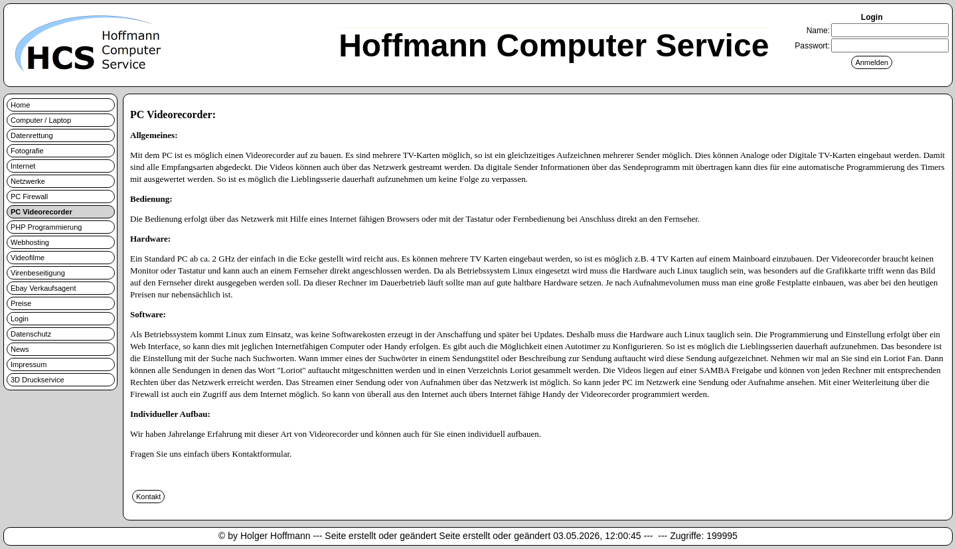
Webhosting (30, 242)
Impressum (28, 364)
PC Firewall (29, 196)
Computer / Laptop (41, 120)
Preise (21, 303)
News (20, 349)
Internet (23, 166)
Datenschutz (31, 334)
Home (20, 105)
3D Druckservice (37, 380)
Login (20, 319)
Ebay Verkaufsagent (43, 288)
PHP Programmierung (46, 227)
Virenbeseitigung (38, 273)
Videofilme (27, 258)
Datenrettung (32, 135)
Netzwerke (28, 181)
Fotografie (27, 151)
